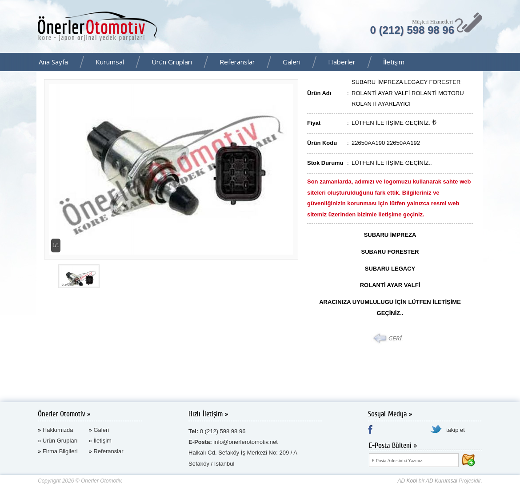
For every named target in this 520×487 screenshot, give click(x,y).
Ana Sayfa (53, 61)
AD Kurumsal (441, 481)
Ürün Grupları (172, 61)
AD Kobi (407, 481)
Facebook (510, 62)
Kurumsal (110, 61)
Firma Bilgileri (60, 451)
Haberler (342, 61)
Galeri (291, 61)
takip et (455, 430)
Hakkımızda (58, 430)
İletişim (393, 61)
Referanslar (237, 61)
